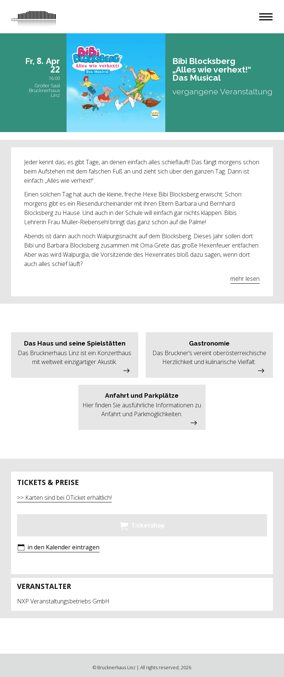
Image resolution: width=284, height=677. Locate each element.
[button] (266, 17)
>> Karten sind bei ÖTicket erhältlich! (64, 498)
